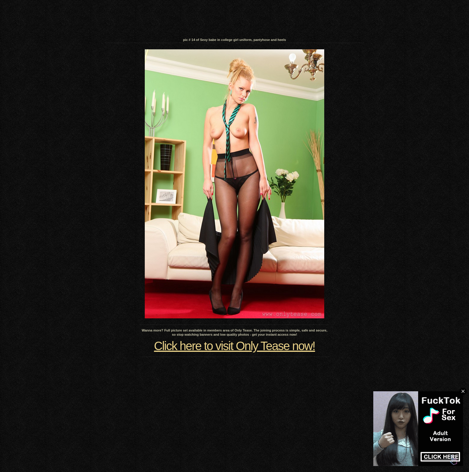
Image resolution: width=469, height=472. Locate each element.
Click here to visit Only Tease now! (234, 345)
